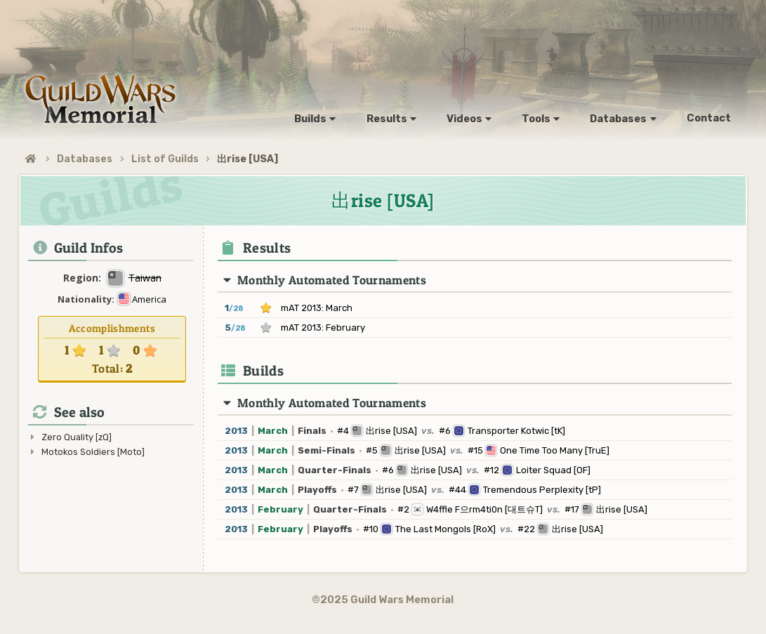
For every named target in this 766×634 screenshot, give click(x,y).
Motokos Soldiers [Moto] (93, 452)
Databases (84, 159)
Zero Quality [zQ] (76, 437)
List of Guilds (165, 159)
